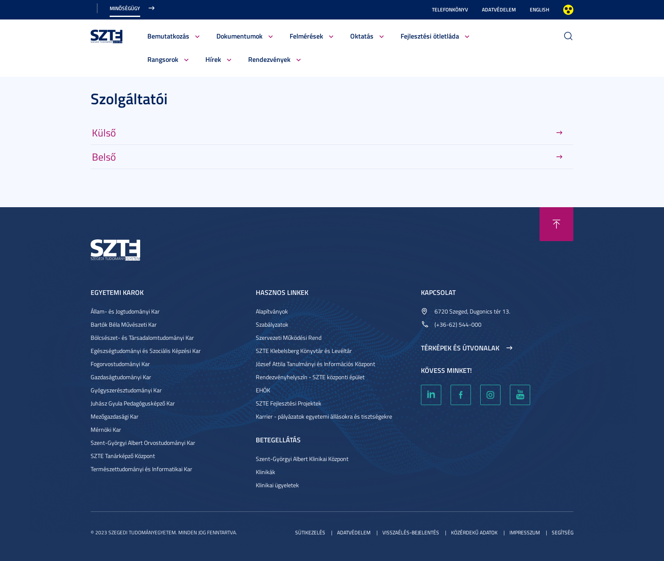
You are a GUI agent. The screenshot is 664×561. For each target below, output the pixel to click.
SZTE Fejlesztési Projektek (288, 403)
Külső (104, 132)
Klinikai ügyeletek (277, 485)
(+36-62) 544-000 (457, 324)
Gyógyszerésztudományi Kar (126, 390)
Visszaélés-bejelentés (410, 532)
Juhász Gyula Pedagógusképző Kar (133, 403)
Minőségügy (125, 8)
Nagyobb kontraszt (568, 10)
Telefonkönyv (450, 9)
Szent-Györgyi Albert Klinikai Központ (302, 459)
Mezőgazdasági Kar (114, 416)
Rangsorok (162, 59)
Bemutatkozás (168, 36)
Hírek (213, 59)
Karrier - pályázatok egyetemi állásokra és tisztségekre (324, 416)
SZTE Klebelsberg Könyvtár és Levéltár (304, 351)
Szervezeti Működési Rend (288, 337)
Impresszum (524, 532)
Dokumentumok (239, 36)
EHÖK (263, 390)
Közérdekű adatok (474, 532)
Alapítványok (272, 311)
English (539, 9)
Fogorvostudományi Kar (120, 364)
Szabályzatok (272, 324)
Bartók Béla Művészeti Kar (124, 324)
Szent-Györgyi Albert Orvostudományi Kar (143, 443)
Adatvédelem (499, 9)
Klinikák (265, 472)
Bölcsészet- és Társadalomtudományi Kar (142, 337)
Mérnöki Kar (106, 429)
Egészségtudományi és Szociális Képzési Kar (146, 351)
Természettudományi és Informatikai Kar (141, 469)
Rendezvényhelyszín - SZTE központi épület (310, 377)
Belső (104, 156)
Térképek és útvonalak (460, 347)
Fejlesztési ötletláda (430, 36)
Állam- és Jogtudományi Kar (125, 311)
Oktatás (362, 36)
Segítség (562, 532)
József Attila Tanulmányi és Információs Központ (315, 364)
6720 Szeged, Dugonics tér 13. (472, 311)
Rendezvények (269, 59)
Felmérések (306, 36)
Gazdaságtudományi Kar (121, 377)
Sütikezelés (310, 532)
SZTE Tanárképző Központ (123, 456)
